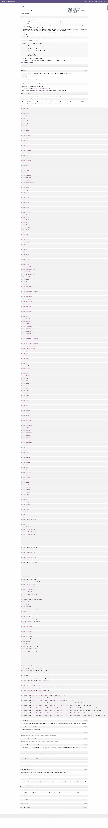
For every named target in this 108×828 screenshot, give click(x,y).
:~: (28, 641)
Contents (100, 1)
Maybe (32, 519)
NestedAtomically (30, 425)
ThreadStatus (29, 418)
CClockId (28, 371)
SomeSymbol (28, 267)
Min (32, 591)
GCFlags (27, 494)
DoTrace (27, 475)
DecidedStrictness (30, 269)
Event (27, 413)
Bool (27, 108)
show (29, 23)
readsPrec (36, 88)
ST (26, 611)
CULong (27, 242)
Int (25, 73)
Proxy (27, 616)
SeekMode (28, 304)
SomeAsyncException (30, 331)
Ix (24, 614)
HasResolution (26, 621)
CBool (27, 234)
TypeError (28, 430)
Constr (27, 509)
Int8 (27, 120)
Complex (33, 594)
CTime (27, 215)
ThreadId (28, 423)
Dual (32, 552)
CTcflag (27, 380)
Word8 (27, 140)
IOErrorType (29, 319)
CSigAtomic (28, 219)
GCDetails (28, 460)
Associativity (29, 276)
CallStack (28, 158)
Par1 (32, 529)
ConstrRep (28, 504)
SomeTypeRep (29, 160)
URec (27, 626)
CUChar (27, 257)
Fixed (37, 621)
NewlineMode (29, 306)
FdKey (27, 445)
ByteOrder (28, 457)
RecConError (29, 437)
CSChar (27, 259)
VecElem (27, 155)
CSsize (27, 395)
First (32, 557)
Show (23, 10)
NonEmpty (33, 531)
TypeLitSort (29, 175)
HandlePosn (28, 450)
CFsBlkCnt (28, 368)
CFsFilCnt (28, 366)
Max (32, 589)
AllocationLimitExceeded (32, 338)
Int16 (27, 123)
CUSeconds (28, 212)
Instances (85, 1)
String (35, 19)
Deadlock (28, 341)
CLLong (27, 239)
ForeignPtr (28, 560)
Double (27, 113)
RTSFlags (28, 465)
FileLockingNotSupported (32, 291)
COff (27, 400)
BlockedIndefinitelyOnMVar (32, 346)
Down (32, 534)
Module (27, 167)
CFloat (27, 232)
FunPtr (27, 527)
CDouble (27, 229)
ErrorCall (28, 289)
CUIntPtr (28, 205)
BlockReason (29, 420)
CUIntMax (28, 200)
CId (26, 363)
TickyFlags (28, 470)
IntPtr (27, 195)
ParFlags (28, 467)
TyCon (27, 165)
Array (41, 614)
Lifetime (28, 410)
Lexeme (27, 187)
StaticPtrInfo (29, 455)
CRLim (27, 378)
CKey (27, 361)
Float (27, 115)
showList (23, 98)
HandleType (28, 314)
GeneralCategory (30, 182)
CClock (27, 217)
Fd (26, 351)
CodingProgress (29, 299)
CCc (26, 385)
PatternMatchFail (30, 442)
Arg (37, 619)
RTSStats (28, 462)
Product (33, 547)
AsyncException (29, 328)
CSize (27, 224)
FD (26, 447)
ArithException (29, 286)
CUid (27, 388)
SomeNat (27, 264)
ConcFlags (28, 492)
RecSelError (29, 440)
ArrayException (29, 326)
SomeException (29, 177)
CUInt (27, 247)
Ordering (28, 135)
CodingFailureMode (30, 348)
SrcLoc (27, 180)
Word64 (27, 148)
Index (105, 1)
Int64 (27, 128)
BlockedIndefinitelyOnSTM (32, 343)
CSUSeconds (28, 210)
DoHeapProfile (29, 479)
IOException (29, 294)
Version (27, 452)
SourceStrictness (30, 271)
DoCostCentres (29, 484)
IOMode (27, 192)
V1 (26, 601)
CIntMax (27, 202)
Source (96, 1)
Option (33, 579)
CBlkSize (28, 375)
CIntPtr (27, 207)
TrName (27, 170)
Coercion (28, 643)
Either (38, 599)
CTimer (27, 358)
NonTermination (29, 427)
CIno (27, 405)
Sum (32, 550)
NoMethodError (29, 432)
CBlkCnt (27, 373)
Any (26, 281)
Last (32, 555)
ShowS (25, 76)
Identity (33, 562)
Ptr (27, 524)
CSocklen (28, 356)
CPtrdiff (28, 227)
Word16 (27, 143)
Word (27, 138)
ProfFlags (28, 477)
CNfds (27, 353)
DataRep (27, 507)
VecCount (28, 153)
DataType (28, 512)
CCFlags (27, 482)
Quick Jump (91, 1)
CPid (27, 398)
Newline (27, 309)
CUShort (27, 252)
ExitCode (28, 321)
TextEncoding (29, 301)
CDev (27, 408)
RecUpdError (29, 435)
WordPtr (27, 197)
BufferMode (28, 311)
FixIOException (29, 323)
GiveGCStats (29, 497)
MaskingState (29, 296)
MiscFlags (28, 489)
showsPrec (46, 27)
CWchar (27, 222)
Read (62, 21)
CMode (27, 403)
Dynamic (27, 415)
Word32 (27, 145)
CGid (27, 393)
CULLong (27, 237)
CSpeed (27, 383)
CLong (27, 244)
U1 (26, 604)
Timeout (27, 499)
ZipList (33, 577)
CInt (27, 249)
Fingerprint (29, 190)
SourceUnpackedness (30, 274)
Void (27, 514)
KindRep (27, 172)
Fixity (27, 279)
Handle (27, 316)
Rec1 (35, 624)
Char (25, 103)
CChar (27, 262)
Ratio (32, 522)
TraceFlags (28, 472)
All (26, 284)
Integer (27, 130)
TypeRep (28, 606)
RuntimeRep (28, 150)
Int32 (27, 125)
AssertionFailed (30, 333)
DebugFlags (28, 487)
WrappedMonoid (34, 582)
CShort (27, 254)
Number (27, 185)
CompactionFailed (30, 336)
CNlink (27, 390)
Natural (27, 133)
